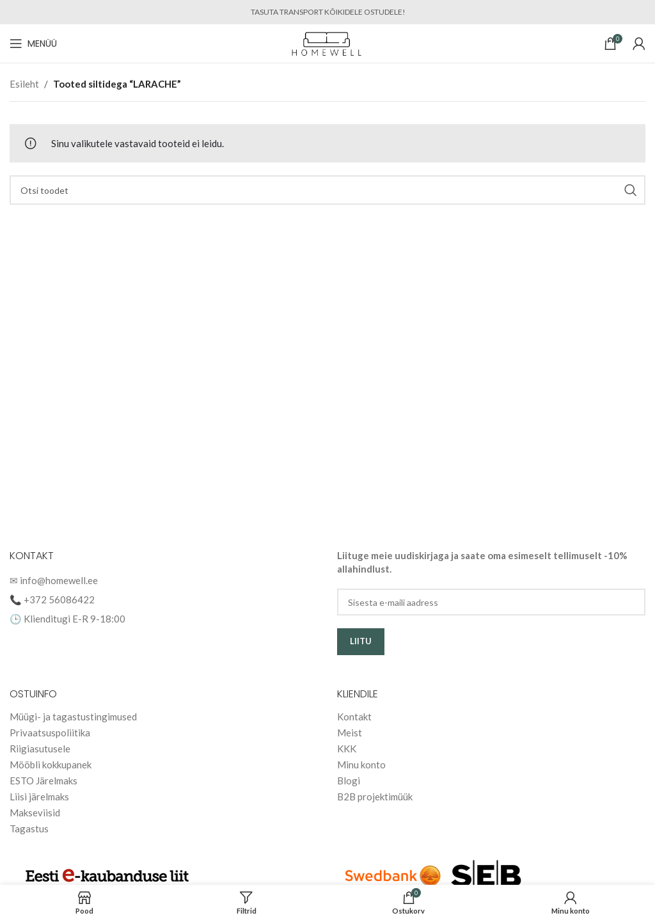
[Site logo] (328, 42)
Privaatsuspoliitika (50, 732)
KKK (346, 748)
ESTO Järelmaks (43, 780)
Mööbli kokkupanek (50, 764)
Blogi (348, 780)
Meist (349, 732)
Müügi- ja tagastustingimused (73, 716)
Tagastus (29, 828)
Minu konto (361, 764)
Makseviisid (35, 812)
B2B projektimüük (375, 796)
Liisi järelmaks (39, 796)
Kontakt (354, 716)
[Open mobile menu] (33, 43)
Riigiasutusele (40, 748)
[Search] (327, 190)
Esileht (24, 84)
